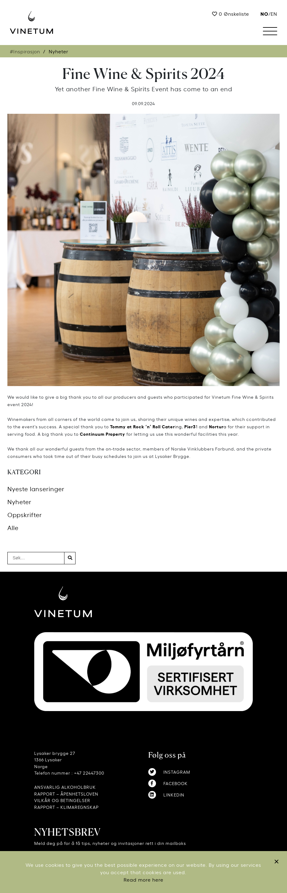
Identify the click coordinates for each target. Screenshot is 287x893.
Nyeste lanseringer (35, 488)
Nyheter (19, 501)
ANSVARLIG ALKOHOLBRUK (65, 787)
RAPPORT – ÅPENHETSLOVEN (66, 793)
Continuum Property (102, 434)
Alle (12, 527)
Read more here (143, 879)
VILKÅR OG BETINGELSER (62, 800)
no (264, 13)
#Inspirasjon (25, 51)
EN (274, 13)
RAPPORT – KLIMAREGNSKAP (66, 807)
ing (146, 426)
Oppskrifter (24, 514)
